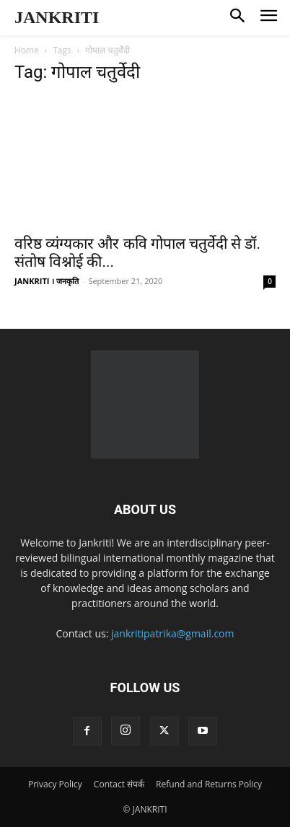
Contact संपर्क (119, 784)
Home (26, 50)
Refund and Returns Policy (209, 784)
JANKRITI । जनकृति (46, 280)
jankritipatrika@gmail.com (172, 633)
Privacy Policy (55, 784)
